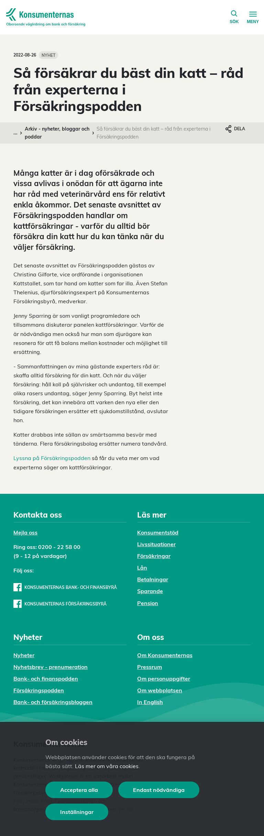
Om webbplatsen (159, 690)
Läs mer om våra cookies (107, 766)
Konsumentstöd (157, 532)
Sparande (150, 591)
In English (150, 702)
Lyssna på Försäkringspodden (51, 458)
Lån (142, 567)
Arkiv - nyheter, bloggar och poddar (57, 133)
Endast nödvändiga (159, 789)
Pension (147, 603)
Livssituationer (156, 544)
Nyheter (23, 655)
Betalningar (152, 579)
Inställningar (77, 811)
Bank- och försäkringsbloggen (52, 702)
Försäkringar (153, 555)
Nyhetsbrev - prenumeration (50, 666)
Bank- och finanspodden (45, 678)
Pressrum (149, 666)
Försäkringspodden (38, 690)
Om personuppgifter (163, 678)
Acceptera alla (79, 789)
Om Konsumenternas (164, 655)
